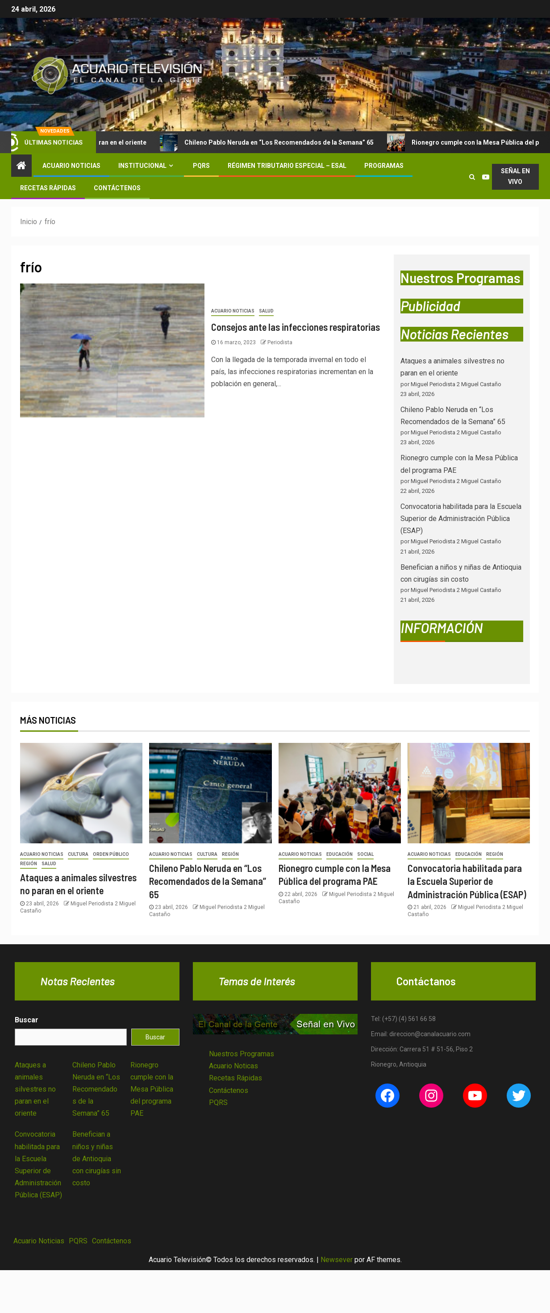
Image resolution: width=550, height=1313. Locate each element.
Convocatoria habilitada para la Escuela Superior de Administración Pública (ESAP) (460, 518)
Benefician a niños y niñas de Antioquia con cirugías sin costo (96, 1158)
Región (28, 863)
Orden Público (111, 854)
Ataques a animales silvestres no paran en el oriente (35, 1089)
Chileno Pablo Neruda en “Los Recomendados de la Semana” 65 (278, 142)
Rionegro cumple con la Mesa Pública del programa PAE (151, 1089)
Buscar (26, 1020)
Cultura (78, 854)
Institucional (142, 165)
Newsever (337, 1259)
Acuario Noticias (71, 165)
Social (365, 854)
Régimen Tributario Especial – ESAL (287, 165)
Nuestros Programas (241, 1054)
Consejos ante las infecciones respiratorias (295, 327)
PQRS (201, 165)
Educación (339, 854)
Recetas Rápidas (48, 188)
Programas (384, 165)
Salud (266, 310)
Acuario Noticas (233, 1066)
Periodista (279, 342)
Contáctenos (117, 188)
